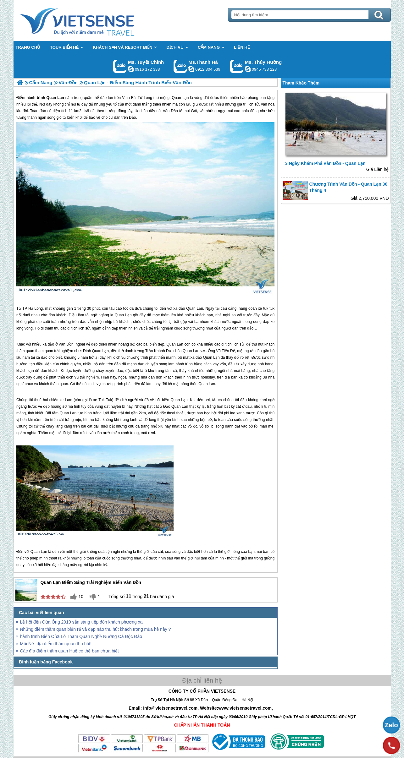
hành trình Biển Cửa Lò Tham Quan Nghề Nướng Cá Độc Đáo (81, 636)
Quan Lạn (194, 308)
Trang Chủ (93, 20)
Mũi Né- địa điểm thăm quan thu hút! (56, 643)
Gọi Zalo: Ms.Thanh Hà (180, 66)
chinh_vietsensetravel (131, 69)
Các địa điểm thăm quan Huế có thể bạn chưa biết (69, 650)
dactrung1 (248, 69)
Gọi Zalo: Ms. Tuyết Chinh (120, 66)
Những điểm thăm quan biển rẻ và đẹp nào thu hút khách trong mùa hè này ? (95, 629)
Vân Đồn (65, 344)
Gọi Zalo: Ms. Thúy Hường (237, 66)
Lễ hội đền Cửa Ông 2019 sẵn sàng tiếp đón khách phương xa (81, 621)
